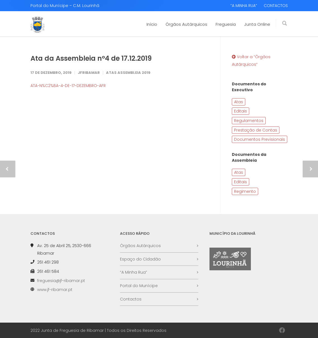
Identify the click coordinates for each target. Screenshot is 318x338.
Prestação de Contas (255, 130)
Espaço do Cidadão (140, 259)
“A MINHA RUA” (243, 6)
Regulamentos (248, 120)
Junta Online (257, 24)
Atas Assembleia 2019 (128, 72)
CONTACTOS (276, 6)
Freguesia (226, 24)
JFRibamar (89, 72)
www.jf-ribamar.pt (54, 289)
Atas (238, 102)
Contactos (131, 299)
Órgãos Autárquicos (186, 24)
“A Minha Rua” (133, 272)
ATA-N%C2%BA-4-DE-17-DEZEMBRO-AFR (68, 85)
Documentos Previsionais (259, 139)
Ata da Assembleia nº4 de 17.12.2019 (91, 58)
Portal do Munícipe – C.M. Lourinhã (64, 5)
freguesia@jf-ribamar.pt (61, 280)
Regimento (245, 191)
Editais (240, 111)
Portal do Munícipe (139, 285)
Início (152, 24)
